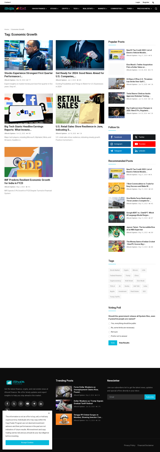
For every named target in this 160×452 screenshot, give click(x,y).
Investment (122, 291)
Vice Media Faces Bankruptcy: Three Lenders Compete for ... (138, 199)
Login (138, 2)
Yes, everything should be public (123, 323)
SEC (144, 291)
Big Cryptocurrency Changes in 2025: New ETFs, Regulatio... (139, 109)
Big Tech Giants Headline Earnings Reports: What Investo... (23, 128)
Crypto (126, 270)
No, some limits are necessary (122, 328)
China (137, 275)
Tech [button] (76, 8)
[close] (49, 413)
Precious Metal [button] (144, 8)
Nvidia (127, 286)
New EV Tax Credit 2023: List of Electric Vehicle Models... (139, 51)
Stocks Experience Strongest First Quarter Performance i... (28, 75)
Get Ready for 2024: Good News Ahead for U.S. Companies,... (80, 75)
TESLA (112, 286)
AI (119, 286)
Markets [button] (102, 8)
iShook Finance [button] (39, 8)
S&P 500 (136, 286)
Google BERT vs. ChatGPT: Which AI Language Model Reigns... (140, 214)
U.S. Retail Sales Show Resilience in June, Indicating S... (79, 128)
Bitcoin (135, 270)
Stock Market (115, 270)
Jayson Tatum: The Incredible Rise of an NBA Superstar (140, 228)
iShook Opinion (9, 80)
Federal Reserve (115, 275)
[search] (156, 8)
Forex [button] (130, 8)
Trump (128, 275)
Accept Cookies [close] (27, 443)
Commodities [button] (117, 8)
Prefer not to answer (119, 336)
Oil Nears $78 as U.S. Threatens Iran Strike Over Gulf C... (139, 80)
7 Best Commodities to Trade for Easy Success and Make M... (140, 185)
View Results (124, 343)
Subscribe (150, 397)
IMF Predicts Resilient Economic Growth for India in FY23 (27, 181)
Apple (112, 291)
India (145, 286)
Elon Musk (140, 281)
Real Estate (135, 291)
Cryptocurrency (115, 281)
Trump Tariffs (115, 297)
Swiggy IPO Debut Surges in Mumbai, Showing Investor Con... (88, 416)
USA (143, 270)
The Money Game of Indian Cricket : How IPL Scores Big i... (140, 243)
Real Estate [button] (89, 8)
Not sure (114, 332)
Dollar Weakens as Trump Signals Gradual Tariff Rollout (88, 402)
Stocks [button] (54, 8)
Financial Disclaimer (146, 445)
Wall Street (129, 281)
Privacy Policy (129, 445)
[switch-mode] (154, 2)
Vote (113, 343)
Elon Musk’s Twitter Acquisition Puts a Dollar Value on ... (139, 66)
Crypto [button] (66, 8)
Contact (7, 2)
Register (146, 2)
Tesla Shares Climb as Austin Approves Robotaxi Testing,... (138, 95)
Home (6, 29)
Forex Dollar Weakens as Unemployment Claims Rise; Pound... (86, 389)
